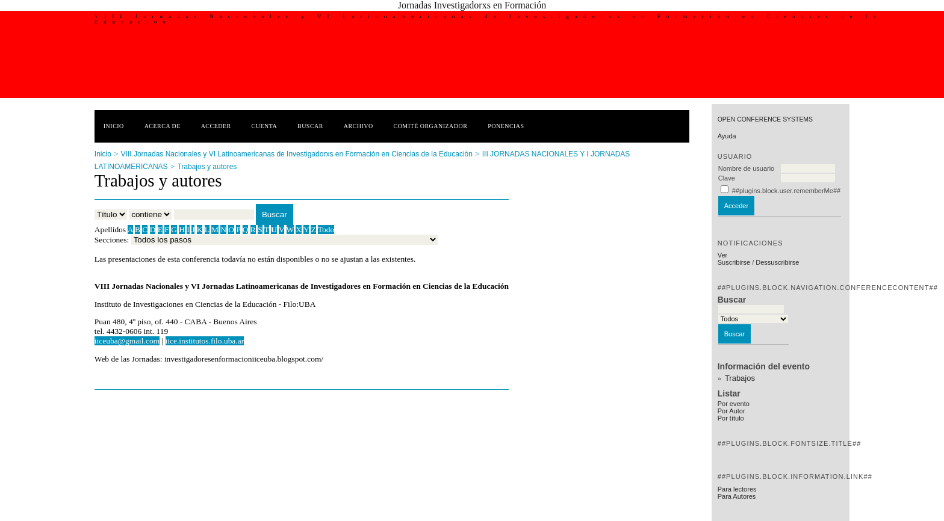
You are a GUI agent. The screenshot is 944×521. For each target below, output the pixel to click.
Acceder (216, 126)
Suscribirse (734, 262)
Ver (723, 255)
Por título (731, 418)
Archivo (358, 126)
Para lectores (737, 489)
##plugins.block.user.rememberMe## (786, 190)
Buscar (310, 126)
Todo (326, 229)
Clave (726, 178)
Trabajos (740, 378)
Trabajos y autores (207, 166)
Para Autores (737, 496)
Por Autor (731, 411)
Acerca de (162, 126)
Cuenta (265, 126)
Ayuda (727, 136)
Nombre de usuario (746, 168)
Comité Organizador (431, 126)
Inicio (114, 126)
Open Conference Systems (765, 119)
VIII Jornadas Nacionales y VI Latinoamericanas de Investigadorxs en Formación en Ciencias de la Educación (297, 154)
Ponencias (506, 126)
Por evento (734, 403)
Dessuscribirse (777, 262)
